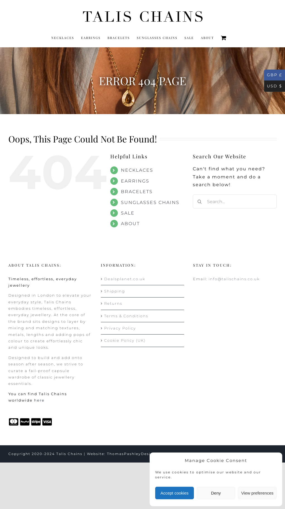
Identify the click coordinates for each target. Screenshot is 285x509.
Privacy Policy (120, 328)
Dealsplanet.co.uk (124, 279)
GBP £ (273, 75)
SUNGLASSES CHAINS (150, 202)
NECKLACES (137, 170)
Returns (113, 303)
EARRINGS (135, 181)
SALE (128, 213)
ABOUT (130, 223)
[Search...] (235, 201)
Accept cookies (174, 493)
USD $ (273, 86)
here (39, 400)
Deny (216, 493)
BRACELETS (137, 191)
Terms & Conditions (126, 316)
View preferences (257, 493)
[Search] (200, 201)
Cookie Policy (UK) (125, 340)
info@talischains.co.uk (234, 279)
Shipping (114, 291)
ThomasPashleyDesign (131, 454)
